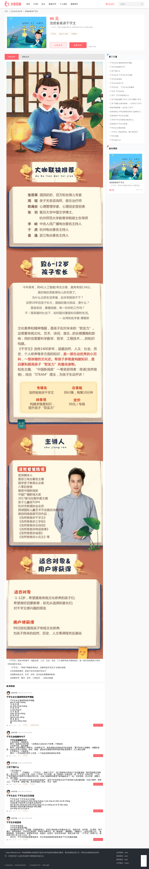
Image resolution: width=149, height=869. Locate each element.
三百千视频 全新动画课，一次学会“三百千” (126, 103)
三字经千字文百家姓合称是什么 (122, 120)
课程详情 (11, 57)
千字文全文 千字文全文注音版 (20, 796)
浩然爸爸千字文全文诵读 (119, 116)
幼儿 (43, 4)
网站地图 (46, 865)
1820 (9, 756)
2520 (9, 725)
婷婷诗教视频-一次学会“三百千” (122, 107)
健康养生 (74, 4)
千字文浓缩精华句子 (15, 737)
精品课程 (110, 4)
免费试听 (78, 45)
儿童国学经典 (34, 725)
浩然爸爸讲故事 (16, 11)
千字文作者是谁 (13, 822)
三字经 (25, 784)
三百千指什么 (12, 767)
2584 (9, 784)
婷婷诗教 (14, 693)
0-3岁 (36, 4)
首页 (28, 4)
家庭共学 (52, 4)
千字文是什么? (115, 140)
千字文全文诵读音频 (117, 128)
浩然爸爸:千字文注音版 (118, 124)
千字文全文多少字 (117, 83)
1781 (9, 840)
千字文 (53, 34)
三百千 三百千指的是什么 (119, 95)
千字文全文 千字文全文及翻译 (122, 87)
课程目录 (25, 57)
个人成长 (63, 4)
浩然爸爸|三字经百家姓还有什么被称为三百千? (126, 112)
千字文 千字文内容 (117, 91)
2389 (9, 811)
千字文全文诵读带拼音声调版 (20, 697)
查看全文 (98, 725)
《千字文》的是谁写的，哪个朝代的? (124, 132)
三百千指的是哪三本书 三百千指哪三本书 (125, 99)
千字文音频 (114, 136)
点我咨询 (58, 45)
